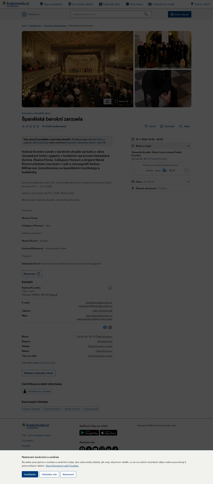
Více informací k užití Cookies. (62, 465)
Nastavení (68, 474)
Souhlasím (30, 474)
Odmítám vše (49, 474)
